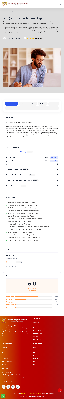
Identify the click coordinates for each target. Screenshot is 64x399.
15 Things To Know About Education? (22, 180)
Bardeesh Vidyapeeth (15, 38)
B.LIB (34, 364)
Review (32, 108)
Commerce (5, 358)
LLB (34, 355)
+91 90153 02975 (8, 372)
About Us (36, 322)
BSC (34, 361)
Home (5, 11)
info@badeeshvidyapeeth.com (12, 382)
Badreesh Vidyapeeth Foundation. (31, 393)
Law (3, 355)
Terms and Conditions (27, 396)
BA (34, 353)
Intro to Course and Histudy (19, 152)
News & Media (37, 333)
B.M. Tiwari (10, 256)
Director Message (38, 328)
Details (42, 104)
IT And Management (8, 350)
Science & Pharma (7, 361)
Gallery (35, 336)
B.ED (34, 347)
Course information (28, 104)
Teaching (4, 347)
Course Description (16, 186)
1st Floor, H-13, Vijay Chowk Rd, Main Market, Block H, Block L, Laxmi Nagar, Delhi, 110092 (15, 377)
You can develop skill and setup (20, 175)
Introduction (11, 104)
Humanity (5, 353)
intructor (53, 104)
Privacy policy (39, 396)
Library (4, 364)
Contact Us (37, 339)
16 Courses (39, 262)
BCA (34, 350)
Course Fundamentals (17, 169)
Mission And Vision (39, 330)
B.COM (35, 358)
